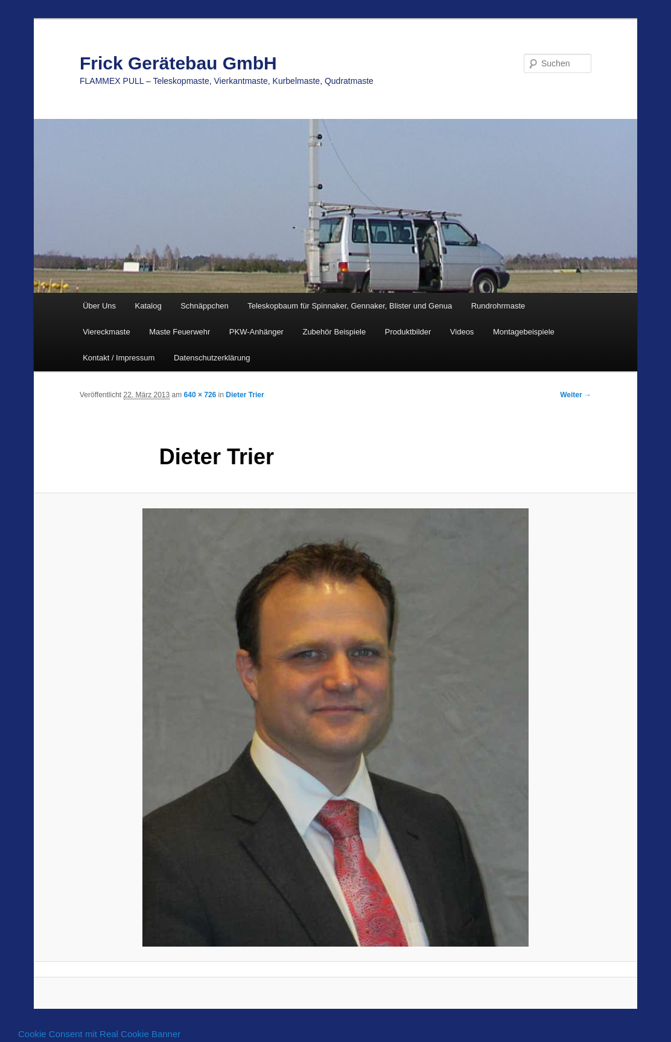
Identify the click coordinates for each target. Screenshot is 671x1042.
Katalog (148, 305)
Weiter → (575, 395)
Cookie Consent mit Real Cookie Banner (99, 1034)
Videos (462, 331)
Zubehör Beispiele (334, 331)
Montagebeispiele (524, 331)
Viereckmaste (106, 331)
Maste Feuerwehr (179, 331)
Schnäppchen (204, 305)
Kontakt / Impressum (118, 357)
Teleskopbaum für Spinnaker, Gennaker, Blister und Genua (349, 305)
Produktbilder (408, 331)
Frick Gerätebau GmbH (178, 63)
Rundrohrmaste (498, 305)
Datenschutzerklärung (212, 357)
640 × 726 (200, 395)
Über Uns (99, 305)
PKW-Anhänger (256, 331)
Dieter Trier (245, 395)
